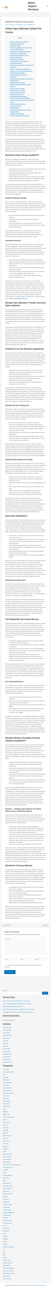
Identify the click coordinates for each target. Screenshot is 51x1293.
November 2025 (7, 1030)
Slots (4, 1252)
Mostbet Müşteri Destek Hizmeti (18, 96)
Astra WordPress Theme (39, 1285)
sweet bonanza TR (8, 1262)
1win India (5, 1077)
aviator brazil (6, 1122)
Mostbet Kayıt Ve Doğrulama (17, 90)
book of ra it (6, 1146)
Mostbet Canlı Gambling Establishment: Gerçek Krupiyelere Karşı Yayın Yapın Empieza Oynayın (22, 100)
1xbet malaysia (7, 1101)
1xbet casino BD (7, 1090)
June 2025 (5, 1043)
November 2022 (7, 1062)
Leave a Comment (10, 24)
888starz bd (6, 1114)
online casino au (7, 1223)
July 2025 (5, 1041)
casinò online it (7, 1162)
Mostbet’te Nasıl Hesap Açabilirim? (19, 41)
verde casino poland (8, 1270)
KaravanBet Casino (8, 1186)
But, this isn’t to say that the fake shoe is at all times (16, 1001)
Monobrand (6, 1199)
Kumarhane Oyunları (15, 45)
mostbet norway (7, 1209)
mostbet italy (6, 1207)
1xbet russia (6, 1103)
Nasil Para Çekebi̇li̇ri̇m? (16, 57)
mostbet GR (6, 1202)
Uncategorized (19, 24)
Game (4, 1180)
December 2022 (7, 1059)
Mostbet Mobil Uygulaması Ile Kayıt (19, 55)
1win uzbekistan (7, 1082)
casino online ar (7, 1159)
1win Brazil (6, 1069)
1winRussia (6, 1085)
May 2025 (5, 1046)
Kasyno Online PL (7, 1188)
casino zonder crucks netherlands (12, 1164)
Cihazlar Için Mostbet (15, 106)
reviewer (5, 1244)
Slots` (4, 1255)
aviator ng (5, 1127)
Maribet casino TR (7, 1194)
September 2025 (7, 1035)
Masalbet (5, 1196)
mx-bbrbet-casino (7, 1220)
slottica (5, 1257)
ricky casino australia (8, 1247)
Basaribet (5, 1133)
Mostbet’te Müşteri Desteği (17, 43)
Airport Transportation (8, 1117)
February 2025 (6, 1048)
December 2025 (7, 1027)
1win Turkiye (6, 1080)
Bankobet (5, 1130)
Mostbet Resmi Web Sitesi (17, 59)
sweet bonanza (7, 1260)
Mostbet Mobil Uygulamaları (17, 82)
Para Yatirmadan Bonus (16, 63)
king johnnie (6, 1191)
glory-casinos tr (7, 1183)
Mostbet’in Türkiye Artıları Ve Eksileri (19, 115)
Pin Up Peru (6, 1231)
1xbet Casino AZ (7, 1088)
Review (5, 1241)
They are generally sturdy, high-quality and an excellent (17, 1003)
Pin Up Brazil (6, 1228)
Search (5, 990)
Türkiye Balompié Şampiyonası (18, 104)
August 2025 (6, 1038)
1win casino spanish (8, 1072)
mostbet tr (5, 1217)
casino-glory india (7, 1167)
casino (4, 1151)
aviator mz (5, 1125)
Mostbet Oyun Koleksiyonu (17, 113)
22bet (4, 1109)
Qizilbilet (5, 1236)
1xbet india (6, 1095)
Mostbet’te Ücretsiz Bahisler (17, 73)
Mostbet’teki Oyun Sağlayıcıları (18, 53)
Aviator (5, 1119)
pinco (4, 1233)
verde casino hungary (8, 1268)
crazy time (5, 1170)
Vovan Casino (6, 1276)
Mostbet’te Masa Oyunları (17, 94)
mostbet (7, 366)
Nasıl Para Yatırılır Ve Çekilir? (17, 92)
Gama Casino (6, 1178)
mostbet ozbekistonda (9, 1212)
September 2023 (7, 1054)
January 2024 (6, 1051)
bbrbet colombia (7, 1135)
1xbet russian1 (7, 1106)
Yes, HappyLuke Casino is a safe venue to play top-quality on (18, 1012)
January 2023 (6, 1056)
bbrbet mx (5, 1138)
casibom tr (6, 1148)
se (3, 1249)
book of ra (5, 1143)
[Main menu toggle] (47, 6)
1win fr (5, 1074)
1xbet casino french (8, 1093)
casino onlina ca (7, 1156)
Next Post (45, 925)
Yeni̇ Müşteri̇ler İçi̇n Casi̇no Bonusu (19, 61)
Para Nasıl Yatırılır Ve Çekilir (17, 88)
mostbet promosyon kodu (21, 298)
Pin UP (4, 1225)
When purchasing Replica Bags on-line (13, 1006)
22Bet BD (5, 1111)
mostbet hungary (7, 1204)
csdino (4, 1172)
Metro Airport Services (33, 6)
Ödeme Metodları (14, 108)
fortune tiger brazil (7, 1175)
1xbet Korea (6, 1098)
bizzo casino (6, 1141)
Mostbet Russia (7, 1215)
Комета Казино (7, 1278)
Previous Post (6, 925)
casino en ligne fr (7, 1154)
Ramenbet (5, 1239)
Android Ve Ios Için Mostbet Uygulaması (20, 51)
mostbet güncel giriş (15, 194)
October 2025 (6, 1033)
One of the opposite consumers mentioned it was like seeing (18, 1009)
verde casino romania (8, 1273)
